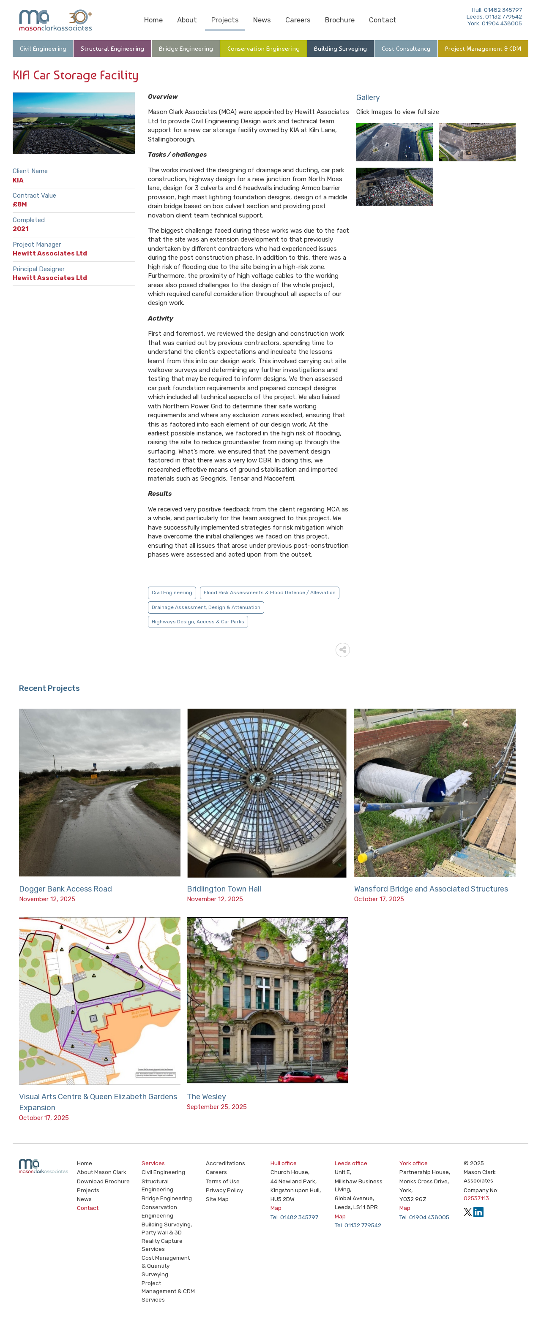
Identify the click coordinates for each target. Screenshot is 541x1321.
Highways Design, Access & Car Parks (198, 622)
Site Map (217, 1199)
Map (275, 1207)
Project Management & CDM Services (168, 1291)
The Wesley (206, 1096)
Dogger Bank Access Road (65, 889)
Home (153, 20)
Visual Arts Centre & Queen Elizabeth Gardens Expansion (98, 1102)
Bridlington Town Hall (224, 889)
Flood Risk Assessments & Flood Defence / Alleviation (270, 592)
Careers (298, 20)
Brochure (340, 20)
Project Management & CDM (483, 48)
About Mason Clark (101, 1172)
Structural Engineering (112, 48)
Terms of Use (223, 1181)
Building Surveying (340, 48)
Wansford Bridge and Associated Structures (431, 889)
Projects (225, 20)
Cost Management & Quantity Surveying (166, 1266)
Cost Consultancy (406, 48)
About (187, 20)
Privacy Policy (224, 1190)
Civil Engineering (43, 48)
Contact (382, 20)
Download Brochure (103, 1181)
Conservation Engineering (263, 48)
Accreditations (225, 1163)
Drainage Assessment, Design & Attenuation (206, 607)
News (262, 20)
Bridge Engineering (186, 48)
